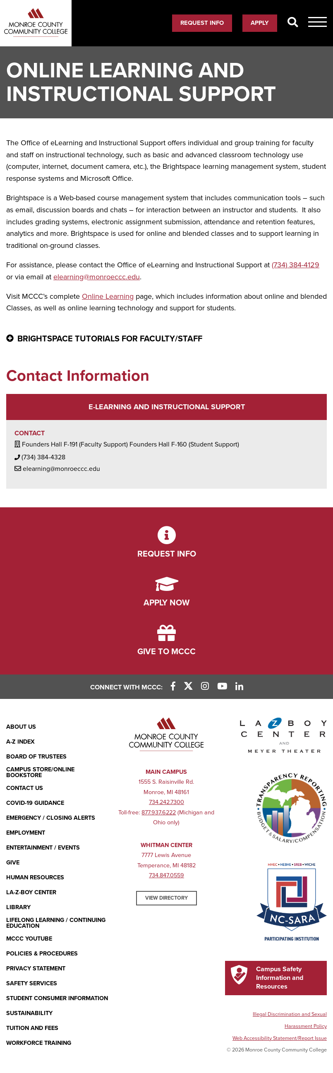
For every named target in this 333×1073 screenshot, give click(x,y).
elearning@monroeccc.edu (96, 276)
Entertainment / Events (43, 847)
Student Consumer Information (57, 998)
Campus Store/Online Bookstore (40, 773)
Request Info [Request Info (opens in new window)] (202, 22)
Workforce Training (38, 1043)
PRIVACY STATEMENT (35, 968)
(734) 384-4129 (295, 264)
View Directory (166, 898)
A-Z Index (20, 741)
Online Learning (108, 296)
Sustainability (29, 1013)
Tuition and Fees (32, 1028)
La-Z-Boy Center (31, 892)
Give (12, 862)
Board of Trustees (36, 756)
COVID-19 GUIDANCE (35, 803)
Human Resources (35, 877)
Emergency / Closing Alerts (50, 817)
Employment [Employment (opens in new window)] (25, 832)
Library (18, 907)
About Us (21, 726)
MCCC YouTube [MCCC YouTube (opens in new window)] (29, 938)
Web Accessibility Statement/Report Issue (279, 1038)
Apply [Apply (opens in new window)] (260, 22)
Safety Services (31, 983)
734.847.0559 (166, 875)
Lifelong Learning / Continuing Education (55, 923)
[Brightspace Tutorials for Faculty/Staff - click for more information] (166, 339)
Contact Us (24, 788)
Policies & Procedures (42, 953)
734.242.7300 (166, 802)
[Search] (292, 22)
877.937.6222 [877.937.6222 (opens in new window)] (158, 812)
